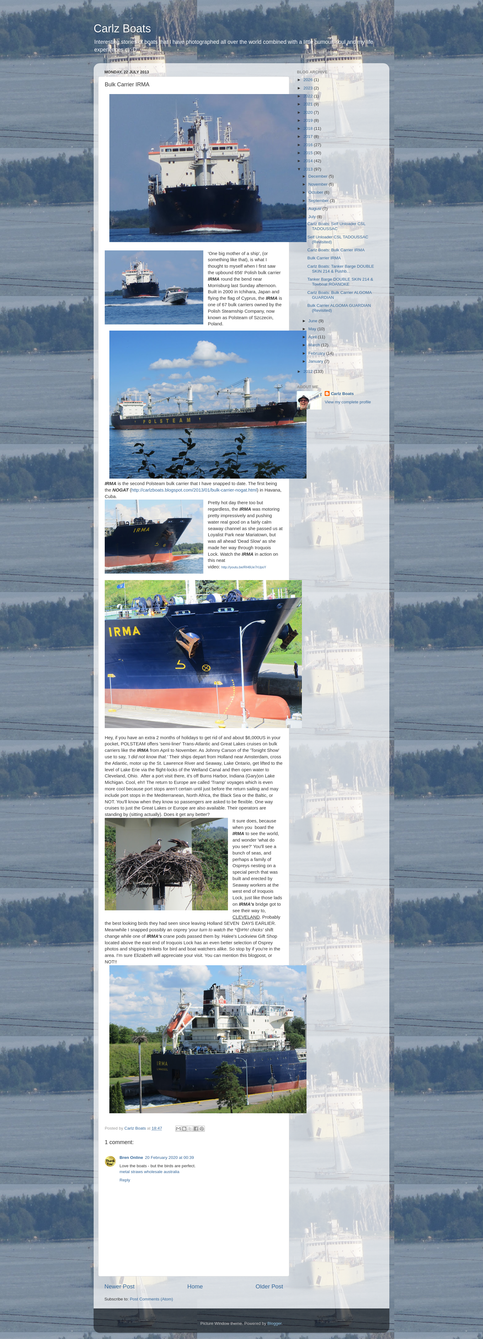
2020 (308, 112)
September (319, 200)
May (312, 329)
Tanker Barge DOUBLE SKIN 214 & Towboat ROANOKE (340, 281)
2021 (308, 104)
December (318, 176)
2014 (308, 161)
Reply (125, 1180)
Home (195, 1286)
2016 (308, 144)
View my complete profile (348, 402)
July (312, 216)
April (313, 337)
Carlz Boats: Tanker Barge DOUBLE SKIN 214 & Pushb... (340, 269)
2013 (308, 169)
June (313, 321)
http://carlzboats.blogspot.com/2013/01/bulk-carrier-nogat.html (194, 490)
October (316, 192)
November (318, 184)
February (317, 353)
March (314, 345)
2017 (308, 136)
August (315, 208)
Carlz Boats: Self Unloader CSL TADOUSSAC (336, 226)
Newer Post (119, 1286)
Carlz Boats (122, 28)
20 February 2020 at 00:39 (169, 1157)
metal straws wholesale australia (149, 1171)
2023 (308, 88)
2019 (308, 120)
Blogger (274, 1323)
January (316, 361)
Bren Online (131, 1157)
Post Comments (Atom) (151, 1299)
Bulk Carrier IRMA (324, 258)
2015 (308, 152)
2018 (308, 128)
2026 (308, 79)
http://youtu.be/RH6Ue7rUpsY (243, 567)
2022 (308, 96)
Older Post (269, 1286)
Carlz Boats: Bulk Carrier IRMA (336, 250)
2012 (308, 371)
